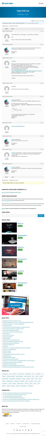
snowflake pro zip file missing (9, 363)
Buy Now (20, 226)
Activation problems (7, 336)
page (26, 381)
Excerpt (4, 376)
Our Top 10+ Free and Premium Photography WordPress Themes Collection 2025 (21, 399)
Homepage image (7, 355)
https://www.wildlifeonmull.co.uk (18, 126)
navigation (16, 381)
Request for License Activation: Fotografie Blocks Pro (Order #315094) (19, 360)
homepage (18, 378)
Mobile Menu (10, 381)
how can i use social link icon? (9, 349)
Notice (3, 208)
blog (10, 373)
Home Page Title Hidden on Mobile (11, 330)
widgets (13, 386)
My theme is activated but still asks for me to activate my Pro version (18, 367)
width (17, 386)
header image (5, 378)
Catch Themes (8, 3)
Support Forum (21, 14)
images (28, 378)
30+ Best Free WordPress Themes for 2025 (12, 396)
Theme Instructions (6, 200)
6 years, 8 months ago (28, 23)
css (42, 373)
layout (32, 378)
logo (36, 378)
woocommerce (23, 386)
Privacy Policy (23, 426)
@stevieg (13, 47)
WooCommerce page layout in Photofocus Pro (13, 328)
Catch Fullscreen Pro (22, 259)
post (35, 381)
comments (38, 373)
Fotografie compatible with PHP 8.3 (11, 343)
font (35, 20)
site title (26, 383)
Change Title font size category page (11, 340)
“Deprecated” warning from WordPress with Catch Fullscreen (17, 347)
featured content (11, 376)
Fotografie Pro (21, 271)
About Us (12, 423)
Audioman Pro (21, 247)
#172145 (41, 136)
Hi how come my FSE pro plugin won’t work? (13, 341)
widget (42, 20)
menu (40, 378)
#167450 (41, 44)
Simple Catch (20, 383)
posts (39, 381)
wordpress (30, 386)
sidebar (14, 383)
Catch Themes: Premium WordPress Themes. (22, 433)
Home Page (12, 378)
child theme (28, 373)
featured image (19, 376)
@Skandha (13, 152)
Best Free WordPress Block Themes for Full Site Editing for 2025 (17, 393)
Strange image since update (9, 357)
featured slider (27, 376)
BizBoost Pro (20, 223)
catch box (14, 373)
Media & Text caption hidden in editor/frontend (14, 365)
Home (7, 423)
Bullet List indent (7, 351)
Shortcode (5, 346)
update (3, 386)
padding (22, 381)
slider (31, 383)
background (5, 373)
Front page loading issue (8, 344)
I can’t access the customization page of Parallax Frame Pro (16, 327)
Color (33, 373)
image (23, 378)
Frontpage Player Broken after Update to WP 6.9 (14, 354)
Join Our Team (26, 423)
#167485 (41, 96)
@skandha (13, 61)
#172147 (41, 149)
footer (38, 20)
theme (35, 383)
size (40, 20)
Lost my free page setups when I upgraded (12, 362)
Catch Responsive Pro (22, 283)
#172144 (41, 122)
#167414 (41, 31)
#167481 (41, 83)
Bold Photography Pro (22, 235)
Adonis (26, 14)
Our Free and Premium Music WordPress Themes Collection (16, 401)
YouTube (35, 205)
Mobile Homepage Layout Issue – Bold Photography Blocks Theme (18, 322)
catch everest (21, 373)
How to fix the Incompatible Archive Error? (11, 192)
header (41, 376)
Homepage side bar (7, 325)
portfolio (31, 381)
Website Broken (6, 338)
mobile (4, 381)
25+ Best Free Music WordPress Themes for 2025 (14, 397)
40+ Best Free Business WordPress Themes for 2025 (14, 394)
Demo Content (6, 333)
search (10, 383)
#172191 (41, 163)
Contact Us (18, 423)
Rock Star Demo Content (8, 335)
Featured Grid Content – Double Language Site (13, 324)
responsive (4, 383)
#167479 (41, 57)
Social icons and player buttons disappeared (13, 332)
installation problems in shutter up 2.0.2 (12, 320)
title (39, 383)
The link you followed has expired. (10, 359)
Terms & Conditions (35, 423)
